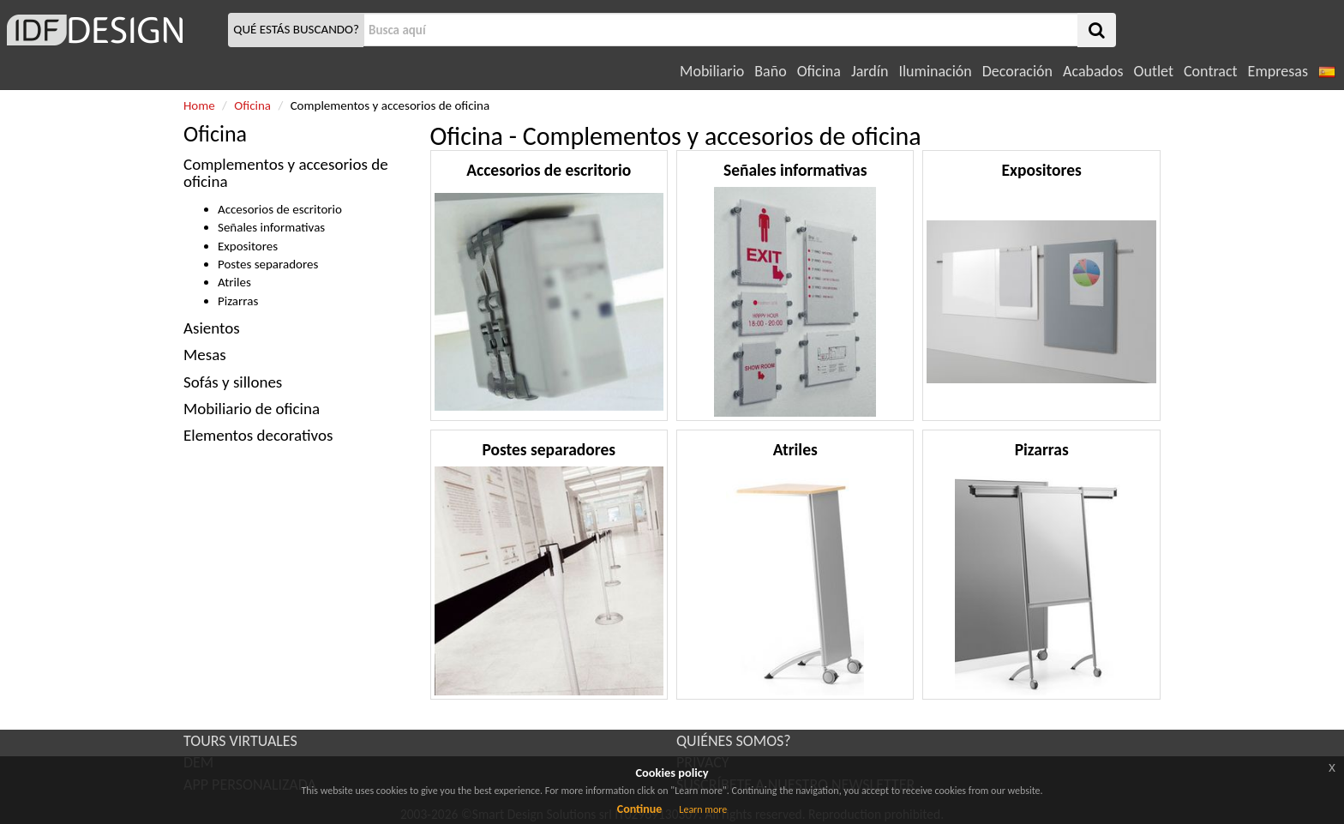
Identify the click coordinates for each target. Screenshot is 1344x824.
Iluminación (934, 71)
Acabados (1093, 71)
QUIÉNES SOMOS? (733, 740)
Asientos (211, 328)
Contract (1211, 71)
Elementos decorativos (258, 435)
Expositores (248, 246)
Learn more (703, 809)
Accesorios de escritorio (280, 209)
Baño (770, 71)
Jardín (869, 71)
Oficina (819, 71)
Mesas (204, 354)
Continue (640, 809)
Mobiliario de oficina (251, 408)
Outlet (1153, 71)
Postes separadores (268, 264)
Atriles (234, 282)
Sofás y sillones (232, 382)
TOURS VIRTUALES (240, 740)
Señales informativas (271, 227)
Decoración (1017, 71)
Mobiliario (712, 71)
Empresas (1278, 71)
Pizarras (238, 301)
